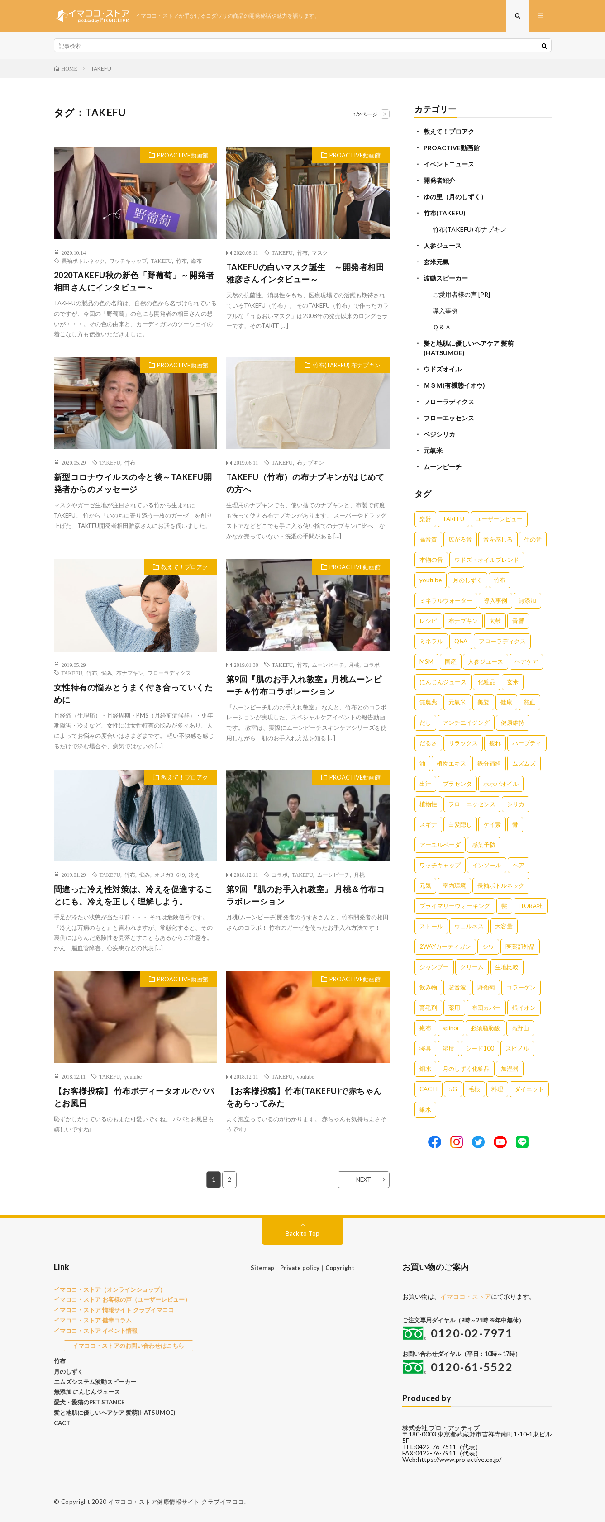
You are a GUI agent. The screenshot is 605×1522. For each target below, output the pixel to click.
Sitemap (262, 1267)
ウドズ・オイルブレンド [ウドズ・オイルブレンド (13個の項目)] (486, 559)
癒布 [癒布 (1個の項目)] (425, 1028)
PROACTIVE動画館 (182, 155)
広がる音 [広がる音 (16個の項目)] (460, 539)
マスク (320, 252)
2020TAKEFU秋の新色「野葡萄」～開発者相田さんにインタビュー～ (134, 281)
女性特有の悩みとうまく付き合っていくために (133, 693)
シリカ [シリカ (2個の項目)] (515, 804)
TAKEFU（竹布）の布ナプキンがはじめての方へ (305, 483)
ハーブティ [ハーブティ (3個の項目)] (527, 743)
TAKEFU (161, 260)
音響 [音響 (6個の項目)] (518, 620)
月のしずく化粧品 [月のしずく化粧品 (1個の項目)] (466, 1068)
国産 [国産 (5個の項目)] (451, 661)
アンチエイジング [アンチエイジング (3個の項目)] (466, 722)
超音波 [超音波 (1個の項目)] (457, 987)
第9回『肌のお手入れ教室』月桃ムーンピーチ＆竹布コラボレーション (304, 685)
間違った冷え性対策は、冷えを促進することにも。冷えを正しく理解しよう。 (133, 895)
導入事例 (445, 310)
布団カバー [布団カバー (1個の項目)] (486, 1007)
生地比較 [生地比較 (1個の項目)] (507, 966)
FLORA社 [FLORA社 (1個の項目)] (531, 905)
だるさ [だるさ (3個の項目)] (428, 743)
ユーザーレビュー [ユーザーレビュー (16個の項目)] (499, 519)
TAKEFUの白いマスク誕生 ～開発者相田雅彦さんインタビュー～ (305, 273)
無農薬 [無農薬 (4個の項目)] (428, 702)
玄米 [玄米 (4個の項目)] (513, 681)
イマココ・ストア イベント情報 (96, 1330)
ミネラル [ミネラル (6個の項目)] (431, 641)
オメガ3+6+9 (169, 874)
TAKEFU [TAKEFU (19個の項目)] (453, 519)
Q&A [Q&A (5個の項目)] (460, 641)
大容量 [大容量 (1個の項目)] (504, 926)
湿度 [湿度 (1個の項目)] (448, 1048)
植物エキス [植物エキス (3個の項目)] (451, 763)
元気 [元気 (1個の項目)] (425, 885)
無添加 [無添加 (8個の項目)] (527, 600)
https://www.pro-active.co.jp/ (459, 1459)
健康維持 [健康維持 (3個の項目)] (512, 722)
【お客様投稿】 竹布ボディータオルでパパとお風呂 (134, 1097)
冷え (194, 874)
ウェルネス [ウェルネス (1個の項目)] (469, 926)
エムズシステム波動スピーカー (95, 1381)
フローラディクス (169, 672)
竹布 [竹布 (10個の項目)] (499, 580)
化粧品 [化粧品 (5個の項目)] (486, 681)
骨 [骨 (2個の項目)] (515, 824)
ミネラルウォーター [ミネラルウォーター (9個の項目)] (445, 600)
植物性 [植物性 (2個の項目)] (428, 804)
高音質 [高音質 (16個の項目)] (428, 539)
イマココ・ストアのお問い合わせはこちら (128, 1345)
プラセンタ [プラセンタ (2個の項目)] (457, 783)
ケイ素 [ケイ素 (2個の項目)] (492, 824)
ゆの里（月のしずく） (455, 196)
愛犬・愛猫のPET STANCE (89, 1402)
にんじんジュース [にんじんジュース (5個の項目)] (443, 681)
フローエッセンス (449, 418)
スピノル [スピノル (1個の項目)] (517, 1048)
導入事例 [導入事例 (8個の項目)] (495, 600)
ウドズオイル (443, 369)
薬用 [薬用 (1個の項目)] (454, 1007)
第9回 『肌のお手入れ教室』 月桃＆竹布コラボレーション (305, 895)
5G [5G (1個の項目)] (453, 1089)
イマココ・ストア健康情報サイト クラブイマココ (176, 1501)
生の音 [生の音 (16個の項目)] (533, 539)
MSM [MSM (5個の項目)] (426, 661)
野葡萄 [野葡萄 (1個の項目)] (486, 987)
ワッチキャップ (128, 260)
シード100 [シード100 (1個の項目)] (480, 1048)
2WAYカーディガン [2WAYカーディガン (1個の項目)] (445, 946)
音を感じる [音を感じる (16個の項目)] (498, 539)
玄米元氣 (436, 262)
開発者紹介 (439, 180)
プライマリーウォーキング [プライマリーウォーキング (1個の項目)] (454, 905)
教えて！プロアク (184, 567)
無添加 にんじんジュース (87, 1391)
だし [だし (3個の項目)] (425, 722)
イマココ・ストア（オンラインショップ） (110, 1289)
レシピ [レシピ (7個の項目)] (428, 620)
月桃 (353, 664)
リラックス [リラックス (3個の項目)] (463, 743)
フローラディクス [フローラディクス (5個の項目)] (502, 641)
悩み (106, 672)
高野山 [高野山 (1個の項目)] (520, 1028)
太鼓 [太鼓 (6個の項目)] (495, 620)
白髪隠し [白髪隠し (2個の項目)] (460, 824)
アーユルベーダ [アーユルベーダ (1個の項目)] (440, 844)
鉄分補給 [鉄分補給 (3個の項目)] (489, 763)
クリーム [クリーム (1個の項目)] (472, 966)
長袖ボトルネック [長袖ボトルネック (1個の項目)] (500, 885)
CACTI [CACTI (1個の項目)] (428, 1089)
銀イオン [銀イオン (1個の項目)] (524, 1007)
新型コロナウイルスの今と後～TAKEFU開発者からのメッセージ (133, 483)
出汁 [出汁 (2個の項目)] (425, 783)
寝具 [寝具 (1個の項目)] (425, 1048)
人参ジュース (443, 245)
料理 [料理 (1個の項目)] (497, 1089)
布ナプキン (310, 462)
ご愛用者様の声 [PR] (461, 294)
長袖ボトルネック (83, 260)
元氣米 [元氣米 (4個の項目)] (457, 702)
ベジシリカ (439, 434)
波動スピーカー (446, 278)
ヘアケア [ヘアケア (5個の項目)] (526, 661)
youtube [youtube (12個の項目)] (430, 580)
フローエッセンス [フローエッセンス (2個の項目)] (471, 804)
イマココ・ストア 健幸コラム (93, 1320)
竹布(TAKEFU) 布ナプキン (347, 365)
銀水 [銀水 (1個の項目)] (425, 1109)
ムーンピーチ (328, 664)
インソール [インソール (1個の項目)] (486, 865)
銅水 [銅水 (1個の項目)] (425, 1068)
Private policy (299, 1267)
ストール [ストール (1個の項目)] (431, 926)
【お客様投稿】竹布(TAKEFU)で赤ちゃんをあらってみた (304, 1097)
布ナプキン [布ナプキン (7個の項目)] (463, 620)
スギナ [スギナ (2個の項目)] (428, 824)
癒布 (196, 260)
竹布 (181, 260)
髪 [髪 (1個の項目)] (504, 905)
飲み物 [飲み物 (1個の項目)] (428, 987)
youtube (133, 1076)
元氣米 (433, 450)
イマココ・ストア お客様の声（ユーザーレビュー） (122, 1299)
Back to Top (302, 1233)
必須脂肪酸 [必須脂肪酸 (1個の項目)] (485, 1028)
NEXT (363, 1179)
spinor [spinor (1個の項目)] (451, 1028)
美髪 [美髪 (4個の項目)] (483, 702)
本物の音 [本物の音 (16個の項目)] (431, 559)
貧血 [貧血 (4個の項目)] (529, 702)
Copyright (339, 1267)
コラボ (371, 664)
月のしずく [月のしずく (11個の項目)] (467, 580)
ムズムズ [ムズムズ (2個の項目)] (524, 763)
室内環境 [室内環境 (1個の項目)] (454, 885)
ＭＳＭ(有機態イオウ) (454, 385)
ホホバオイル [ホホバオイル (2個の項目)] (501, 783)
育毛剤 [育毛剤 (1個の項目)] (428, 1007)
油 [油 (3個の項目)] (422, 763)
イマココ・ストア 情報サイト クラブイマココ (114, 1309)
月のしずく (68, 1371)
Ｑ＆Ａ (442, 327)
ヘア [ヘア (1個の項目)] (518, 865)
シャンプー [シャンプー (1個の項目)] (434, 966)
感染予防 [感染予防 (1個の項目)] (483, 844)
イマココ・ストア (465, 1296)
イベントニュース (449, 164)
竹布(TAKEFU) (445, 213)
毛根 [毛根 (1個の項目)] (474, 1089)
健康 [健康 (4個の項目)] (506, 702)
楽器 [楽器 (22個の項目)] (425, 519)
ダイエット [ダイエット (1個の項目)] (529, 1089)
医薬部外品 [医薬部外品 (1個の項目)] (520, 946)
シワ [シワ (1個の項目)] (488, 946)
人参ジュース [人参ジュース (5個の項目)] (485, 661)
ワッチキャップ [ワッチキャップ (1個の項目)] (440, 865)
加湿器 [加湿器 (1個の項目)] (510, 1068)
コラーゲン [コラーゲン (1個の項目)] (521, 987)
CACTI (63, 1423)
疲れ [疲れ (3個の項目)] (495, 743)
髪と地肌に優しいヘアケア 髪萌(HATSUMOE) (114, 1412)
